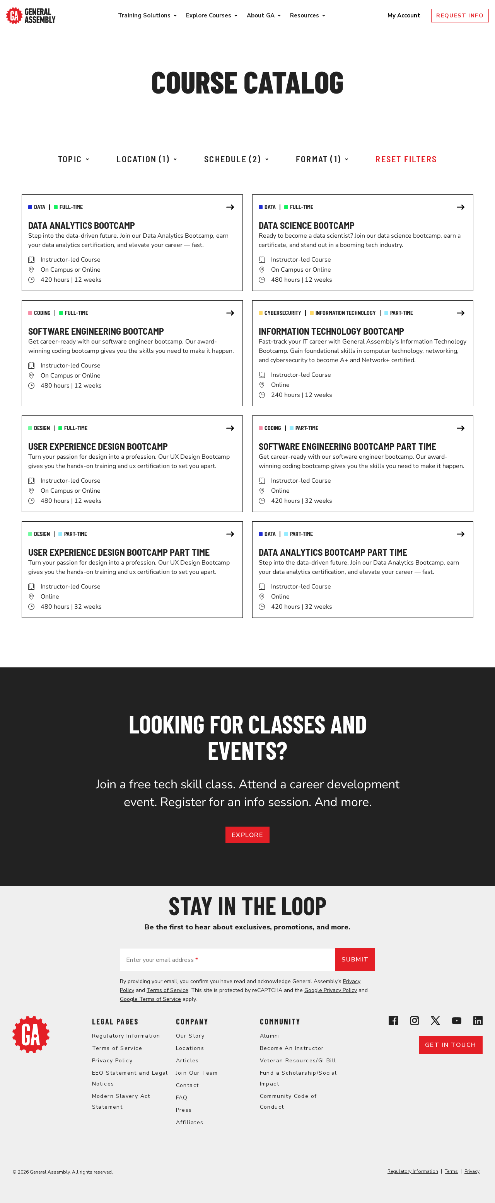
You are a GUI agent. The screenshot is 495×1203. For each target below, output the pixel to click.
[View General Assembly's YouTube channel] (456, 1022)
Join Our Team (197, 1073)
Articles (187, 1060)
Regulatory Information (126, 1036)
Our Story (190, 1036)
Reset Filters (406, 159)
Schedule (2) (236, 159)
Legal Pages (115, 1021)
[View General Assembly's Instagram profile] (414, 1022)
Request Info (460, 15)
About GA (261, 15)
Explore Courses (208, 15)
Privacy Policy (112, 1060)
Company (192, 1021)
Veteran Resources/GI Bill (298, 1060)
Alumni (270, 1036)
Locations (190, 1048)
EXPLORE (247, 835)
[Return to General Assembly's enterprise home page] (31, 15)
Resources (304, 15)
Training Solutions (144, 15)
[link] (132, 242)
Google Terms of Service (150, 999)
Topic (73, 159)
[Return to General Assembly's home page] (31, 1051)
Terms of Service (167, 990)
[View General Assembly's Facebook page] (393, 1022)
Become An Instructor (292, 1048)
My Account (404, 15)
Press (184, 1110)
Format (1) (322, 159)
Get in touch (450, 1045)
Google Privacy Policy (330, 990)
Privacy (472, 1171)
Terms (451, 1171)
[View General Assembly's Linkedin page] (478, 1022)
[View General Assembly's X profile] (435, 1022)
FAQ (182, 1097)
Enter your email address (162, 960)
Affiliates (190, 1122)
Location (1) (146, 159)
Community (280, 1021)
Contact (187, 1085)
